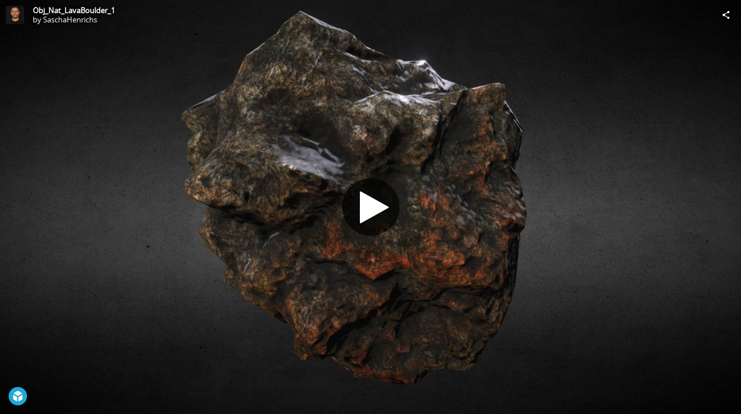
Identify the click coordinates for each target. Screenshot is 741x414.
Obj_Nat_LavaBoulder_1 (74, 10)
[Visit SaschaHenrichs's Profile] (15, 15)
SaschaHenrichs (70, 19)
